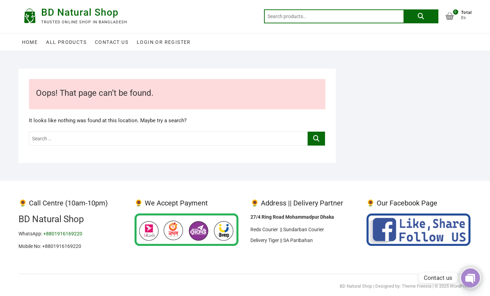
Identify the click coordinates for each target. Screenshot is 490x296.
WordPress (461, 286)
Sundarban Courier (303, 229)
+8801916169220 (62, 233)
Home (30, 42)
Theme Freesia (416, 286)
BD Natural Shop (80, 12)
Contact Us (111, 42)
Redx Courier (265, 229)
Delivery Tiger (264, 240)
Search (421, 16)
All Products (66, 42)
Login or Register (164, 42)
